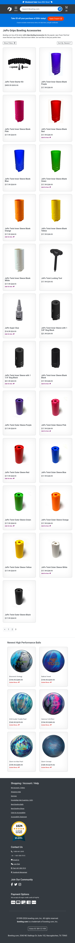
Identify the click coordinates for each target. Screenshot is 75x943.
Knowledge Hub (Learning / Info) (22, 800)
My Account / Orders (18, 788)
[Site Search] (60, 9)
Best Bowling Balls (17, 804)
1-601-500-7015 (20, 856)
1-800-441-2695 (17, 851)
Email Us (15, 860)
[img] (34, 902)
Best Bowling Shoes (17, 808)
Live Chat (15, 864)
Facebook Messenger (19, 872)
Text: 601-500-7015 (18, 868)
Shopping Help (16, 792)
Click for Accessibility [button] (18, 813)
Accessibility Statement (19, 817)
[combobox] (39, 9)
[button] (9, 43)
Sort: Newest (64, 43)
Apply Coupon (55, 19)
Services (14, 796)
